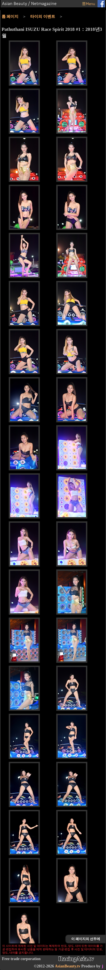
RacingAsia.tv (76, 958)
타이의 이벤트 (42, 16)
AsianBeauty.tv (68, 966)
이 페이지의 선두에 (85, 939)
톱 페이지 (10, 16)
